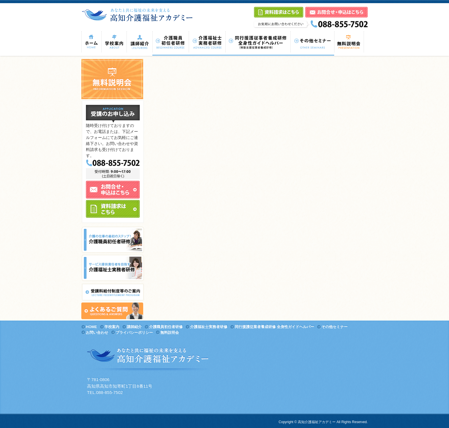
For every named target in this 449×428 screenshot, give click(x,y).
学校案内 (112, 327)
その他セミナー (335, 327)
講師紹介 (134, 327)
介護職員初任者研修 (166, 327)
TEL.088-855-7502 (105, 392)
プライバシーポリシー (134, 332)
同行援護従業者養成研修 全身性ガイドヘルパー (274, 327)
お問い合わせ (97, 332)
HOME (91, 327)
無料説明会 (169, 332)
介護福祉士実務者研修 (208, 327)
